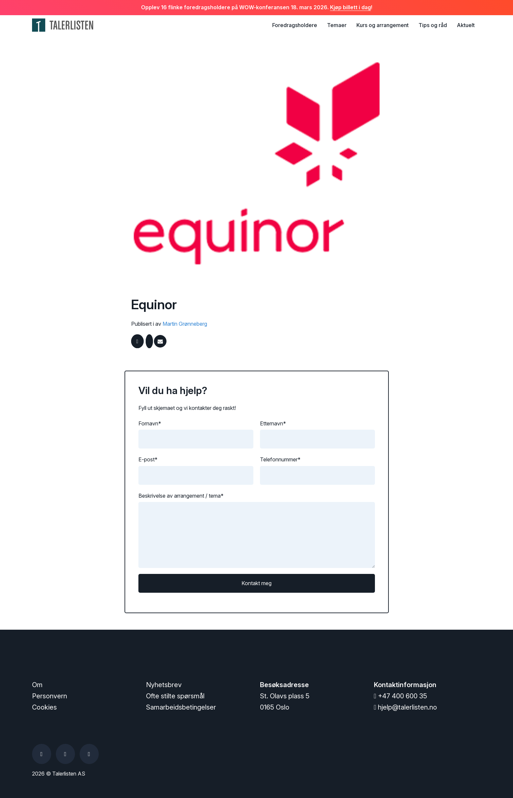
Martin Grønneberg (185, 323)
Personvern (49, 696)
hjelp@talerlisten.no (405, 707)
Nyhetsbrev (164, 685)
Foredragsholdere (294, 25)
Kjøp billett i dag (350, 7)
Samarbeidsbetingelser (181, 707)
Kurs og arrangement (382, 25)
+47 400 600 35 (400, 696)
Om (37, 685)
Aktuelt (466, 25)
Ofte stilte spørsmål (175, 696)
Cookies (44, 707)
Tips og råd (433, 25)
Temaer (337, 25)
